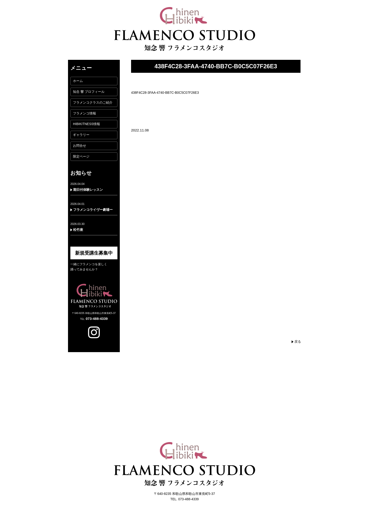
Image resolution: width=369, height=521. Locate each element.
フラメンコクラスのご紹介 (92, 102)
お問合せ (79, 145)
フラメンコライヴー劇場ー (93, 210)
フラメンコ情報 (84, 113)
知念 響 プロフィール (88, 92)
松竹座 (78, 230)
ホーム (78, 81)
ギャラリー (81, 135)
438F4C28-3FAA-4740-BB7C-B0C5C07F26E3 (165, 92)
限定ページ (81, 156)
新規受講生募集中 (94, 253)
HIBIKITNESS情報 (86, 124)
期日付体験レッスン (88, 189)
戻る (297, 341)
